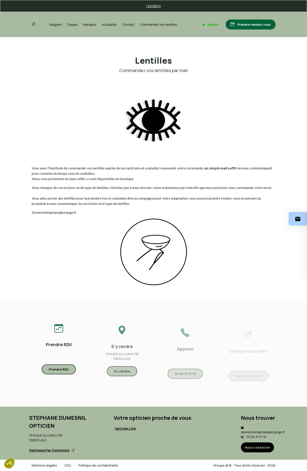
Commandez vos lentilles (158, 24)
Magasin (55, 24)
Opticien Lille (125, 428)
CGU (68, 465)
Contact (128, 24)
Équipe (72, 24)
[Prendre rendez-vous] (251, 24)
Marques (89, 24)
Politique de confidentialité (98, 465)
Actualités (109, 24)
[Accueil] (34, 24)
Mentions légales (44, 465)
